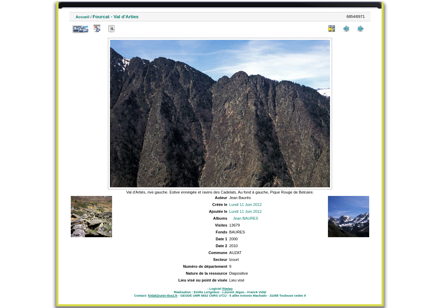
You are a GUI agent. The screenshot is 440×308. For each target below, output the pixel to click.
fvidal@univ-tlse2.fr (162, 295)
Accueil (82, 17)
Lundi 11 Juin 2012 (245, 204)
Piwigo (227, 288)
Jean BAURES (245, 218)
